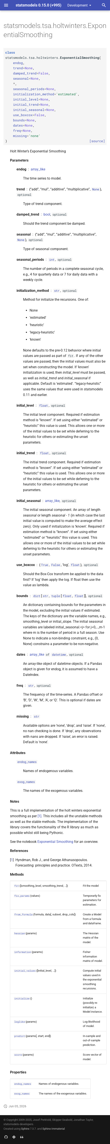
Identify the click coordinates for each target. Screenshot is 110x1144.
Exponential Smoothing (55, 842)
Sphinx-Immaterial (53, 1128)
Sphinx (25, 1128)
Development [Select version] (77, 5)
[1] (39, 816)
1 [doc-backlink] (12, 860)
